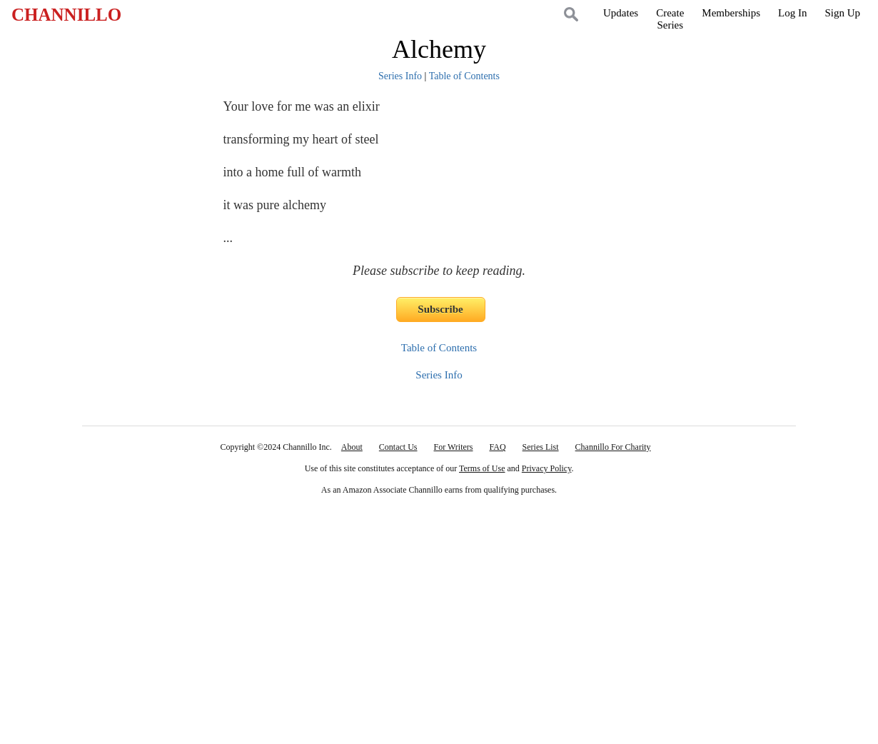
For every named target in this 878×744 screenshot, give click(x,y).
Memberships (731, 13)
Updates (620, 13)
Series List (541, 447)
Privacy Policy (547, 468)
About (352, 447)
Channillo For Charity (613, 447)
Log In (792, 13)
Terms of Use (482, 468)
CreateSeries (670, 19)
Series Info (400, 76)
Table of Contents (464, 76)
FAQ (497, 447)
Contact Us (398, 447)
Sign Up (842, 13)
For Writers (453, 447)
